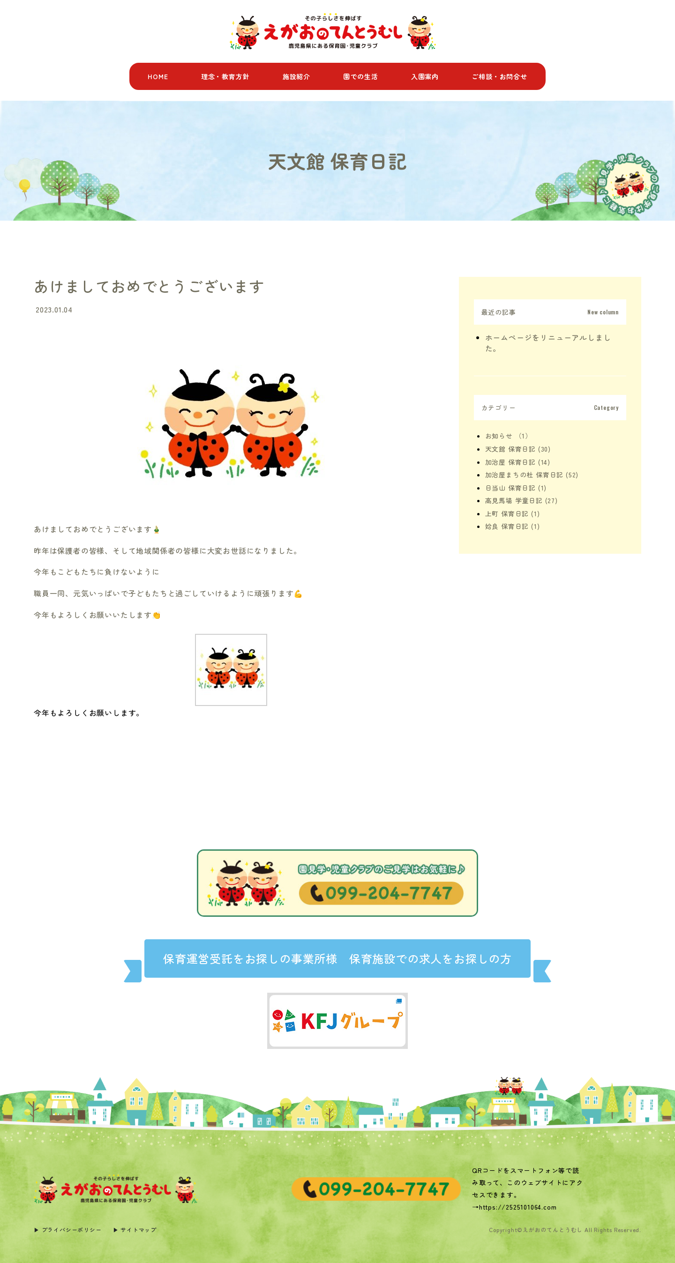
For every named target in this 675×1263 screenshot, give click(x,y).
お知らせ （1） (508, 435)
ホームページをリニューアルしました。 (548, 342)
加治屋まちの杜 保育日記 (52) (532, 474)
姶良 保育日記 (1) (512, 526)
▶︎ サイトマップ (135, 1229)
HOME (158, 76)
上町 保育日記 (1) (512, 513)
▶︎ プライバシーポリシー (68, 1229)
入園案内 (425, 76)
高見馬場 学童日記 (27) (521, 500)
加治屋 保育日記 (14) (517, 462)
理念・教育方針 (225, 76)
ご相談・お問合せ (499, 76)
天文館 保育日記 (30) (518, 448)
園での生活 (360, 76)
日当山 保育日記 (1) (516, 487)
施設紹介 (296, 76)
